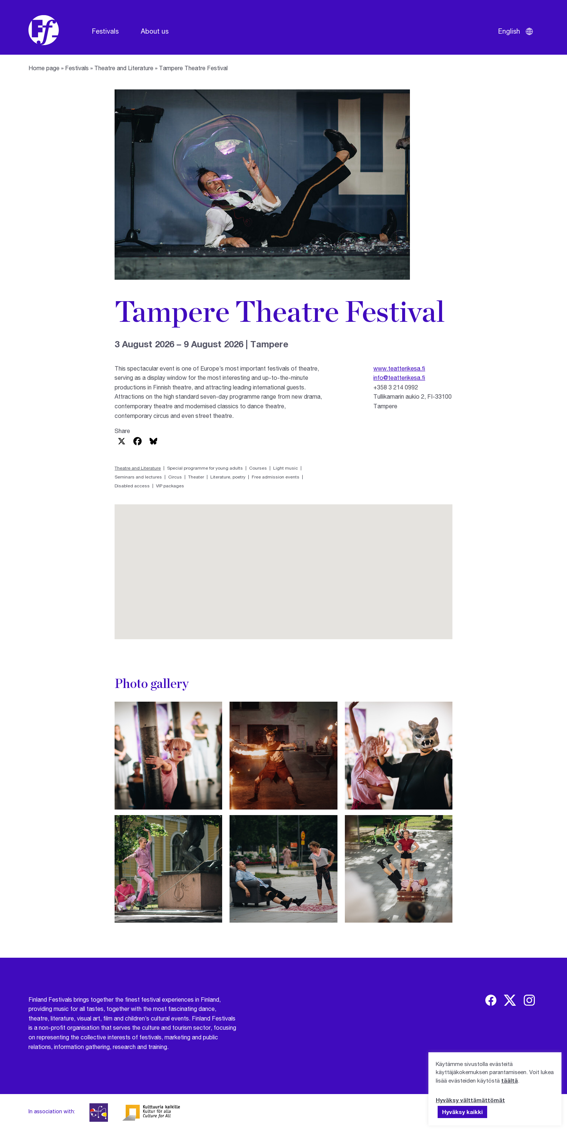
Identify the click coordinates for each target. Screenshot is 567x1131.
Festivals (105, 31)
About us (155, 31)
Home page (44, 67)
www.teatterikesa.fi (399, 368)
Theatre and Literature (123, 67)
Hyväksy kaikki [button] (462, 1111)
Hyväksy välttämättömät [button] (470, 1100)
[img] (490, 1000)
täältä (509, 1080)
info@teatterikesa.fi (399, 377)
